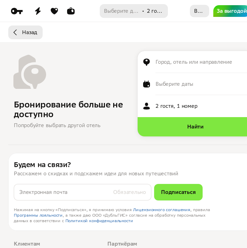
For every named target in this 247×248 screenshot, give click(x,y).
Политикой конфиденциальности (99, 220)
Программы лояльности (38, 215)
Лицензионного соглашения (162, 209)
